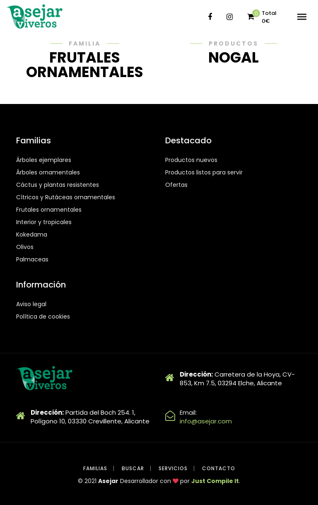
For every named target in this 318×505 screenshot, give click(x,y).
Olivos (25, 247)
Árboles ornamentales (48, 172)
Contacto (218, 468)
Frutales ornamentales (49, 209)
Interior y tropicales (44, 222)
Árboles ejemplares (43, 160)
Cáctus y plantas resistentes (57, 184)
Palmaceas (32, 259)
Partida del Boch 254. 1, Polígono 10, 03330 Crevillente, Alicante (90, 416)
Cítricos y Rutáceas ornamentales (65, 197)
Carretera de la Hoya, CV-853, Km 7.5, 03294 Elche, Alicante (237, 378)
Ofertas (176, 184)
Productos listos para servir (204, 172)
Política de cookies (43, 316)
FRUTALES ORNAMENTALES (84, 64)
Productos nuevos (191, 160)
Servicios (173, 468)
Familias (95, 468)
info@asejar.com (206, 421)
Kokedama (31, 234)
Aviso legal (31, 304)
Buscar (133, 468)
